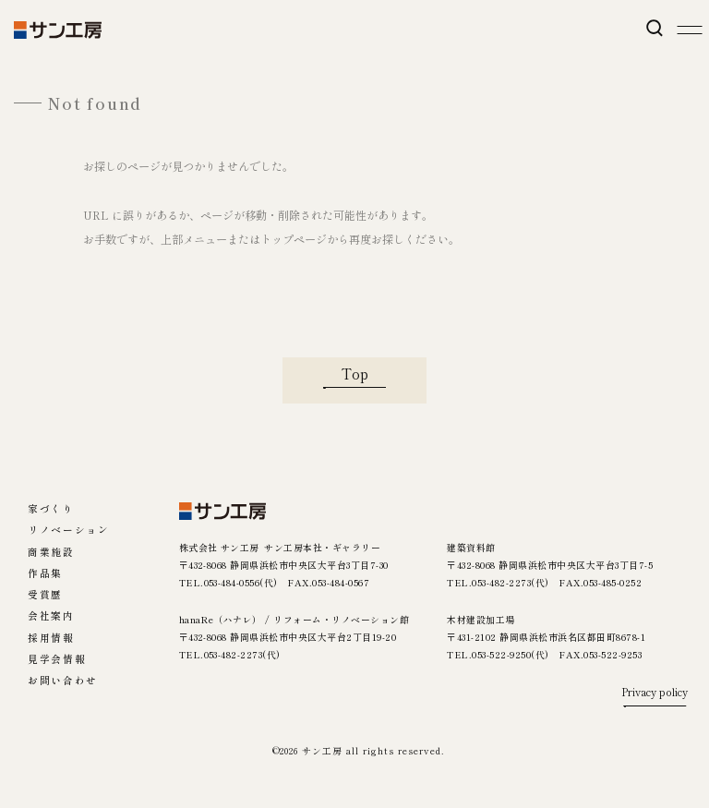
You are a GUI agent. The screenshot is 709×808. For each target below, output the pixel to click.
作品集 (45, 574)
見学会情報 (57, 660)
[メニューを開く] (689, 30)
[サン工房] (223, 511)
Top (355, 373)
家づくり (51, 509)
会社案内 (51, 616)
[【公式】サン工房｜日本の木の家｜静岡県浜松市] (58, 30)
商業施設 (51, 553)
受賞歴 (45, 595)
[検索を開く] (654, 28)
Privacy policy (654, 693)
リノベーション (68, 530)
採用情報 (51, 638)
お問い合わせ (63, 681)
